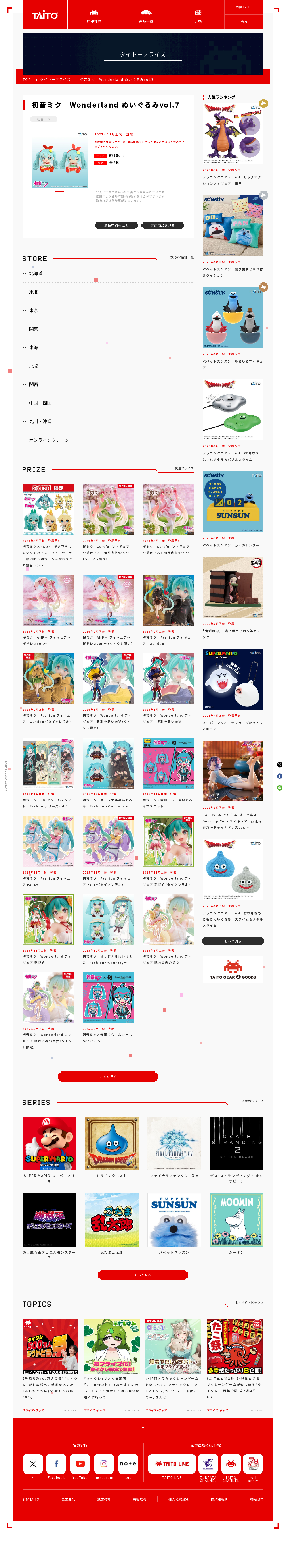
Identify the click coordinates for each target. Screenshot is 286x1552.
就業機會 (104, 1499)
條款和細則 (219, 1499)
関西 (33, 384)
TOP (27, 79)
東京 (33, 310)
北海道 (36, 273)
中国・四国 (40, 402)
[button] (59, 191)
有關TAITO (244, 6)
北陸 (33, 365)
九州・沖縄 (40, 421)
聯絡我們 (256, 1499)
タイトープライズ (55, 79)
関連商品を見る (163, 225)
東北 (33, 291)
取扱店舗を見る (116, 225)
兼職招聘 (139, 1499)
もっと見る (108, 1076)
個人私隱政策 (178, 1499)
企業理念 (68, 1499)
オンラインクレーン (49, 440)
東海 (33, 347)
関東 (33, 328)
